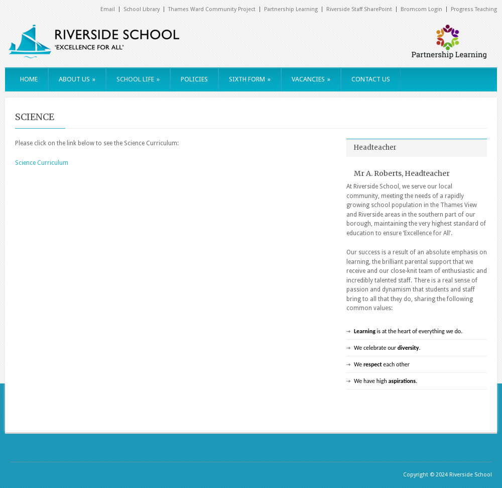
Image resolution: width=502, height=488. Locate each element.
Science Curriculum (41, 162)
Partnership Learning (291, 9)
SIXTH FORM (250, 79)
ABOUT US (77, 79)
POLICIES (194, 79)
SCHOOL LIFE (138, 79)
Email (107, 9)
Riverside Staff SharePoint (359, 9)
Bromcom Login (421, 9)
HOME (29, 79)
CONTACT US (370, 79)
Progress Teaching (474, 9)
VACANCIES (311, 79)
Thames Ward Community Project (212, 9)
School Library (141, 9)
